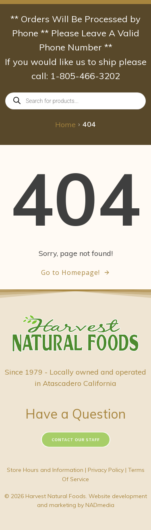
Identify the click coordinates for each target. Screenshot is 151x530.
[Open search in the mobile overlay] (75, 101)
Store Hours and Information (45, 469)
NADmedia (99, 505)
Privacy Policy (106, 469)
